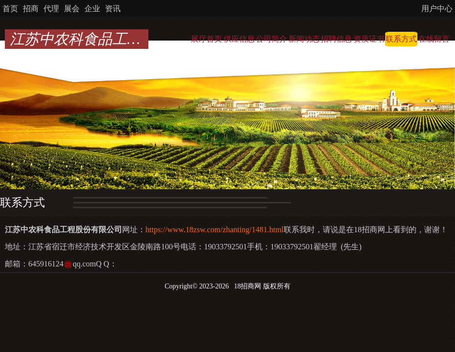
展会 (72, 8)
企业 (92, 8)
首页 (10, 8)
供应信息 (239, 39)
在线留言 (434, 39)
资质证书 (369, 39)
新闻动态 (304, 39)
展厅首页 (206, 39)
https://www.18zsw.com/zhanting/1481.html (214, 229)
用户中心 (437, 8)
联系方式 (401, 39)
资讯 (113, 8)
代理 (51, 8)
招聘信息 (336, 39)
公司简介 (271, 39)
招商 (31, 8)
